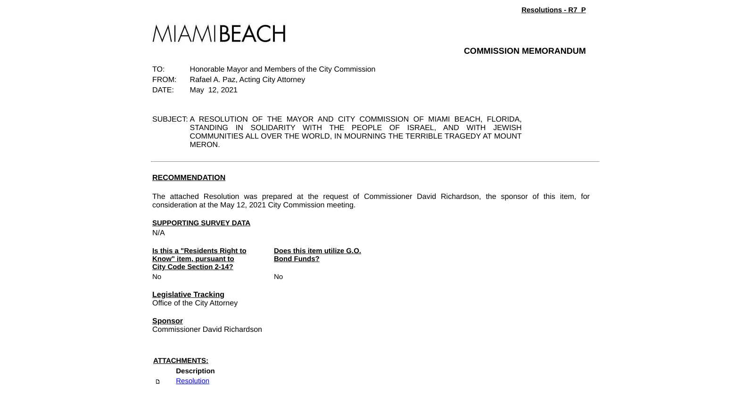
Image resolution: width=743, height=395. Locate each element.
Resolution (192, 381)
